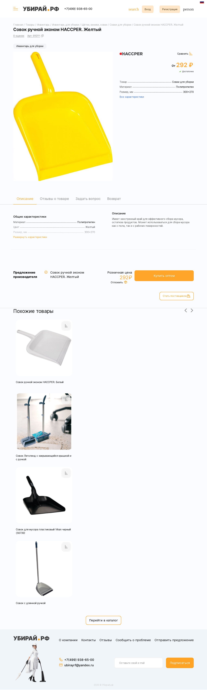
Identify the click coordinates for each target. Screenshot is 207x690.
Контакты (88, 640)
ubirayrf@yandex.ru (79, 665)
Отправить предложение (174, 640)
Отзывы (105, 640)
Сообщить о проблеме (133, 640)
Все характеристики (132, 96)
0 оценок (18, 35)
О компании (68, 640)
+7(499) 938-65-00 (78, 9)
